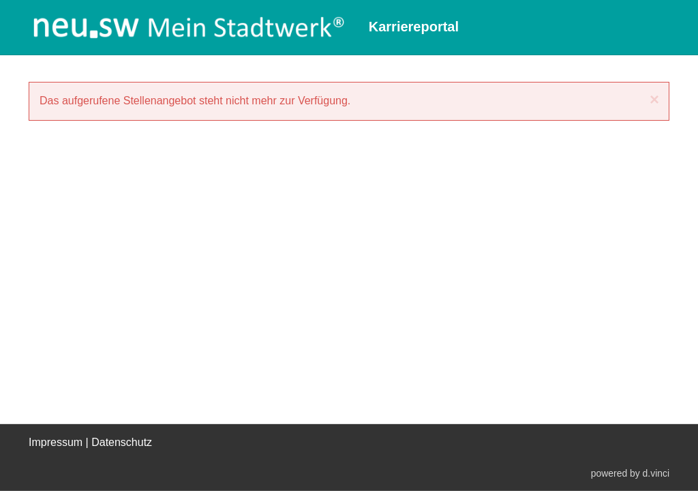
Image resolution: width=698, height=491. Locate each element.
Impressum (55, 442)
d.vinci (656, 472)
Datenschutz (121, 442)
